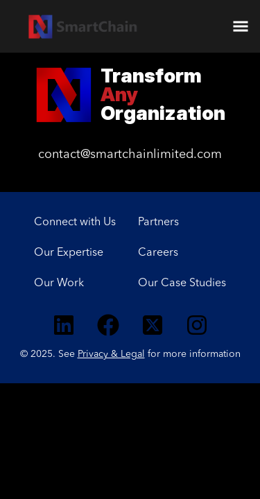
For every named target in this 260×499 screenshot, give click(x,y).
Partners (158, 222)
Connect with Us (75, 222)
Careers (158, 253)
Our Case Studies (182, 283)
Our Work (59, 283)
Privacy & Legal (111, 354)
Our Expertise (68, 253)
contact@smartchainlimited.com (130, 154)
